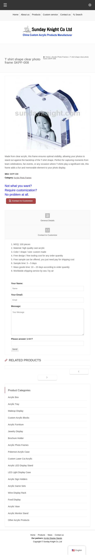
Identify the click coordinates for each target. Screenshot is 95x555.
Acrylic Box (13, 397)
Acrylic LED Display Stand (20, 465)
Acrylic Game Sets (17, 486)
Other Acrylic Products (18, 520)
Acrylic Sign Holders (17, 479)
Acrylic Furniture (16, 424)
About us (25, 14)
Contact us (65, 14)
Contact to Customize (22, 201)
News (50, 535)
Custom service (50, 14)
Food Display (14, 499)
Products (36, 14)
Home (15, 14)
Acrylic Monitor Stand (18, 513)
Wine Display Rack (17, 493)
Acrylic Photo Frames (22, 178)
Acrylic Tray (13, 404)
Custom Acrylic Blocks (18, 417)
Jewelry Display (15, 431)
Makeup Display (15, 411)
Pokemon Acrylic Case (19, 452)
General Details (47, 217)
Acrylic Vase (14, 506)
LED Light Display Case (19, 472)
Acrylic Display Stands (53, 538)
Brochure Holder (16, 438)
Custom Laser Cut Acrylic (20, 458)
